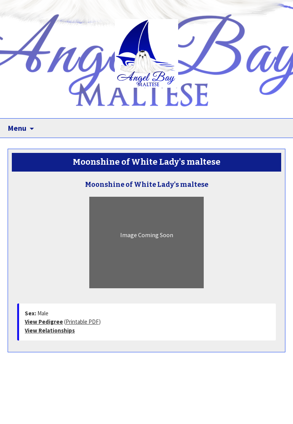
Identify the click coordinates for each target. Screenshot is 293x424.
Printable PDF (82, 321)
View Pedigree (44, 321)
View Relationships (50, 330)
